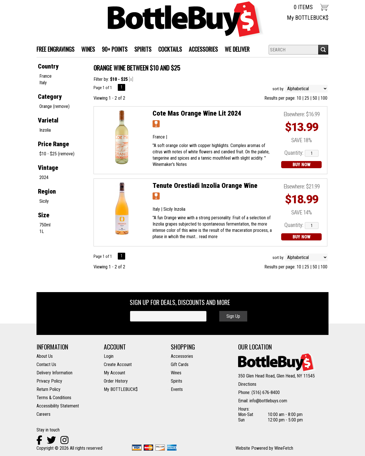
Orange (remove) (54, 106)
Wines (176, 372)
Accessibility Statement (57, 406)
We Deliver (235, 50)
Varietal (48, 120)
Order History (116, 381)
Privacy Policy (49, 381)
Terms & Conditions (53, 397)
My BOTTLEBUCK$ (307, 17)
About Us (44, 356)
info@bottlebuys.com (268, 400)
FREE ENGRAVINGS (55, 49)
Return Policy (48, 389)
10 (299, 98)
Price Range (53, 144)
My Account (114, 372)
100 (324, 98)
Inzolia (45, 130)
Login (108, 356)
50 (315, 98)
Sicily (44, 201)
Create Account (118, 364)
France (45, 76)
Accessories (201, 50)
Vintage (48, 167)
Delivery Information (54, 372)
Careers (43, 414)
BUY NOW (302, 164)
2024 (43, 177)
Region (47, 191)
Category (50, 96)
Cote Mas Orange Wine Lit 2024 (197, 113)
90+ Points (114, 49)
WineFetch (283, 448)
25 (307, 98)
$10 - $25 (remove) (56, 153)
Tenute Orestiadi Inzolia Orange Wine (205, 186)
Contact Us (46, 364)
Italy (43, 82)
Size (43, 215)
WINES (86, 50)
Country (48, 66)
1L (41, 231)
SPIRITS (141, 50)
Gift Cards (179, 364)
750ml (44, 225)
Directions (247, 384)
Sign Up (233, 316)
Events (177, 389)
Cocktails (168, 50)
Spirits (176, 381)
